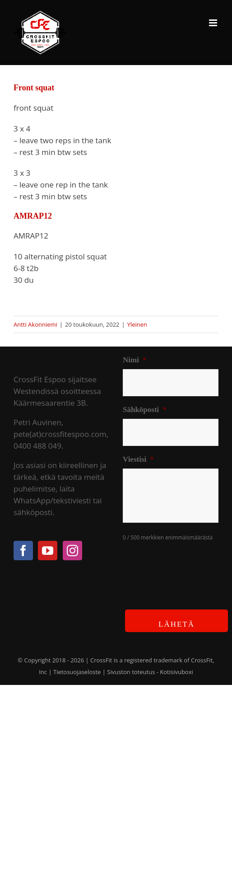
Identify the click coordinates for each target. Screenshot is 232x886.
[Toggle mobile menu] (213, 23)
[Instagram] (72, 550)
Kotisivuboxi (176, 672)
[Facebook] (23, 550)
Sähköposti (145, 409)
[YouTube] (47, 550)
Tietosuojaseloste (77, 672)
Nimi (134, 360)
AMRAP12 (33, 215)
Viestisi (138, 459)
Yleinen (137, 324)
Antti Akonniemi (35, 324)
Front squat (34, 87)
